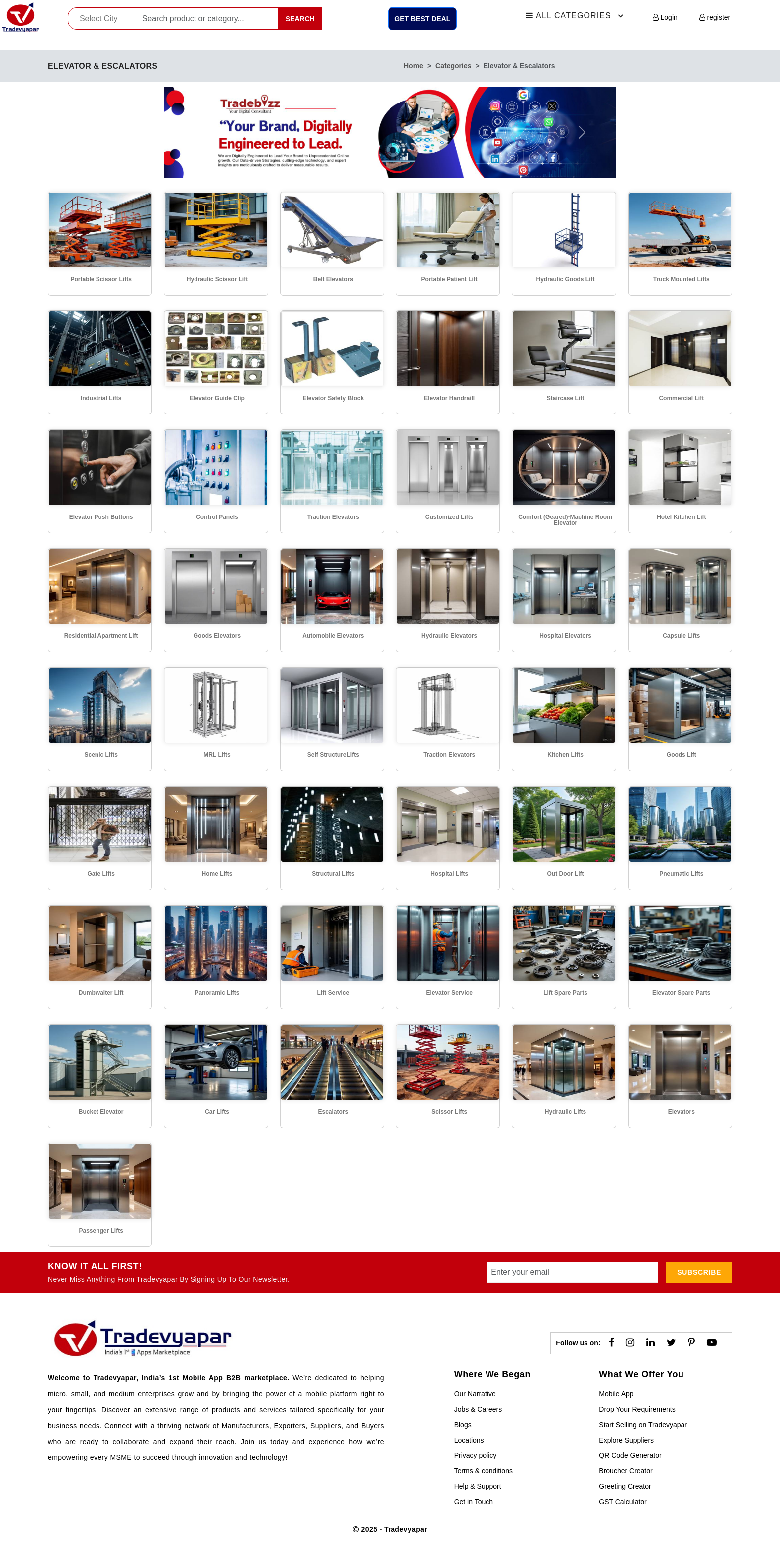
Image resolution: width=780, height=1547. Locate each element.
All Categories (576, 15)
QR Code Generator (630, 1455)
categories (453, 66)
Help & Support (477, 1486)
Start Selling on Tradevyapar (643, 1425)
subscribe (699, 1272)
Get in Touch (473, 1502)
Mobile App (616, 1394)
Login (665, 17)
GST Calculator (622, 1502)
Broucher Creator (625, 1471)
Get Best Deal (422, 19)
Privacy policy (475, 1455)
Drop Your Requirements (637, 1409)
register (715, 17)
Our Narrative (475, 1394)
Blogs (463, 1425)
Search (300, 19)
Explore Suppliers (626, 1440)
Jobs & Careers (478, 1409)
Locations (469, 1440)
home (413, 66)
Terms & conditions (483, 1471)
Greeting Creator (625, 1486)
